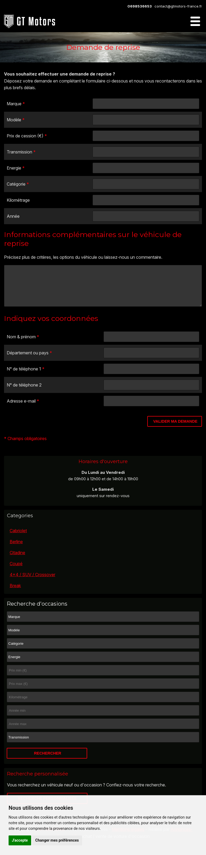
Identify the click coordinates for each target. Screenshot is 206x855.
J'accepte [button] (20, 840)
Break (15, 593)
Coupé (16, 571)
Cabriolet (18, 538)
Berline (16, 549)
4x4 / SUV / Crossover (32, 582)
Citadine (17, 560)
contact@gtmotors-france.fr (178, 6)
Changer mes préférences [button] (57, 840)
